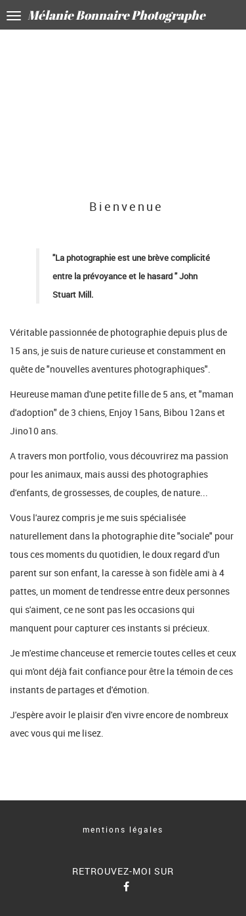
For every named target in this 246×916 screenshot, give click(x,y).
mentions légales (123, 829)
